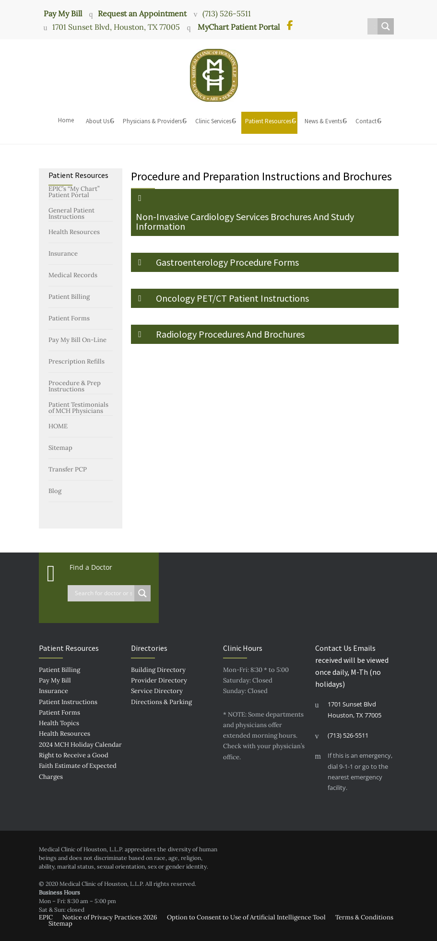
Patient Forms (69, 318)
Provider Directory (159, 680)
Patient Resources (268, 121)
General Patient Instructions (71, 213)
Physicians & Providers (152, 121)
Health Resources (74, 232)
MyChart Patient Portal (238, 27)
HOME (58, 426)
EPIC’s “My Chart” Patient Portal (74, 192)
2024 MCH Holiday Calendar (80, 745)
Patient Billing (69, 297)
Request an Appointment (142, 13)
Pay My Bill (63, 13)
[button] (265, 212)
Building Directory (158, 670)
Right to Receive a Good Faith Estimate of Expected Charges (78, 766)
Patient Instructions (68, 702)
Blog (54, 491)
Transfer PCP (67, 469)
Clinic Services (213, 121)
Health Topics (59, 723)
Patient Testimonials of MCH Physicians (78, 407)
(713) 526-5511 (226, 13)
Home (66, 120)
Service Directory (157, 691)
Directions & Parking (161, 702)
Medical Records (72, 275)
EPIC (46, 917)
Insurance (63, 253)
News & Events (323, 121)
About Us (97, 121)
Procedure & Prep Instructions (74, 386)
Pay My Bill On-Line (77, 340)
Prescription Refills (76, 361)
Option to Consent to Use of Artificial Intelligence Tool (246, 917)
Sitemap (60, 448)
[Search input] (103, 593)
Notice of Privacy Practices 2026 (109, 917)
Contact (366, 121)
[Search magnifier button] (386, 26)
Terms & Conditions (364, 917)
